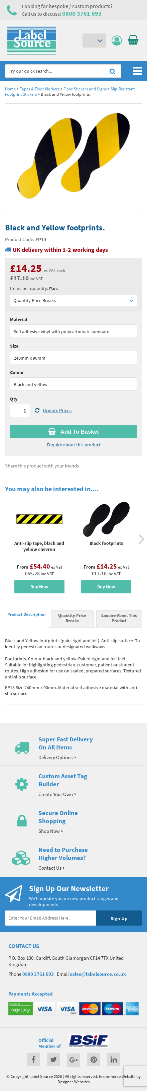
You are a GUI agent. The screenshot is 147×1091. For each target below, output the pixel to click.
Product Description (26, 614)
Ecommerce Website (117, 1076)
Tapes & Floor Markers (39, 88)
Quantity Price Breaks (73, 300)
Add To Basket (73, 431)
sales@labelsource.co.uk (98, 974)
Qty (13, 399)
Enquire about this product (74, 445)
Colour (17, 372)
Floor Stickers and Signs (85, 88)
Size (14, 346)
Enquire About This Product (119, 617)
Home (10, 88)
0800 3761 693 (82, 13)
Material (18, 319)
